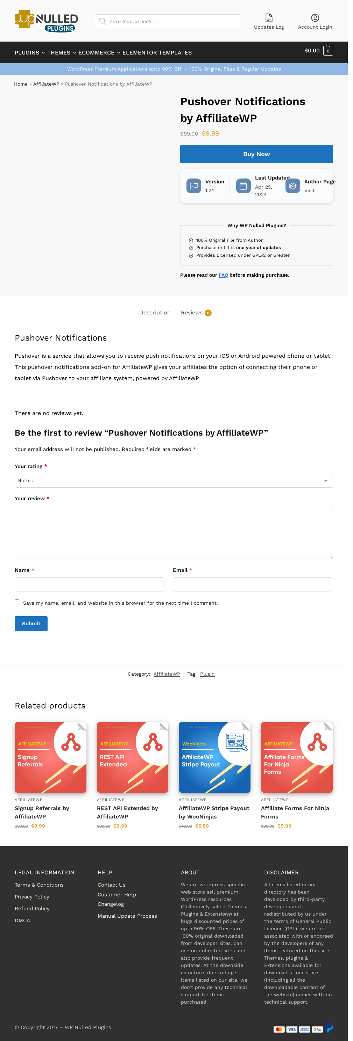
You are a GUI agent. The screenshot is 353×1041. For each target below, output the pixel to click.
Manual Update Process (127, 912)
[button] (318, 50)
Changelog (111, 900)
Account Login (315, 21)
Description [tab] (155, 308)
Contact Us (112, 881)
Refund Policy (32, 905)
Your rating (31, 462)
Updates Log (269, 21)
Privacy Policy (32, 893)
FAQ (223, 271)
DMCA (22, 916)
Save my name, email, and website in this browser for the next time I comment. (120, 599)
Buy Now (256, 150)
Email (182, 566)
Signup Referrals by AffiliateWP (42, 808)
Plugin (207, 670)
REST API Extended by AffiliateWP (127, 808)
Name (25, 566)
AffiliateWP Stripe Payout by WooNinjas (214, 808)
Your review (32, 495)
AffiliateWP (46, 80)
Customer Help (117, 891)
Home (21, 80)
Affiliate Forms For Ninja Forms (295, 808)
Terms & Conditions (39, 881)
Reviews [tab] (196, 309)
